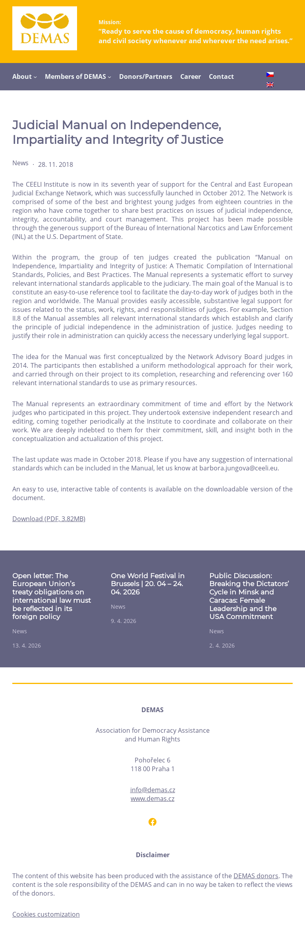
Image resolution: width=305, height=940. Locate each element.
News (20, 163)
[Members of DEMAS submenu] (109, 76)
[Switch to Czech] (270, 75)
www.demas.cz (152, 798)
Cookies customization (46, 914)
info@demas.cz (152, 789)
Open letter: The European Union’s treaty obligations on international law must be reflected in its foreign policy (51, 596)
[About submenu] (35, 76)
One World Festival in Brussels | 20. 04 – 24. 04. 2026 (148, 584)
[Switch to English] (270, 85)
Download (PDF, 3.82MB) (48, 518)
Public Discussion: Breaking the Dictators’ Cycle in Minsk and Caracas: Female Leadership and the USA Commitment (249, 596)
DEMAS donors (256, 875)
